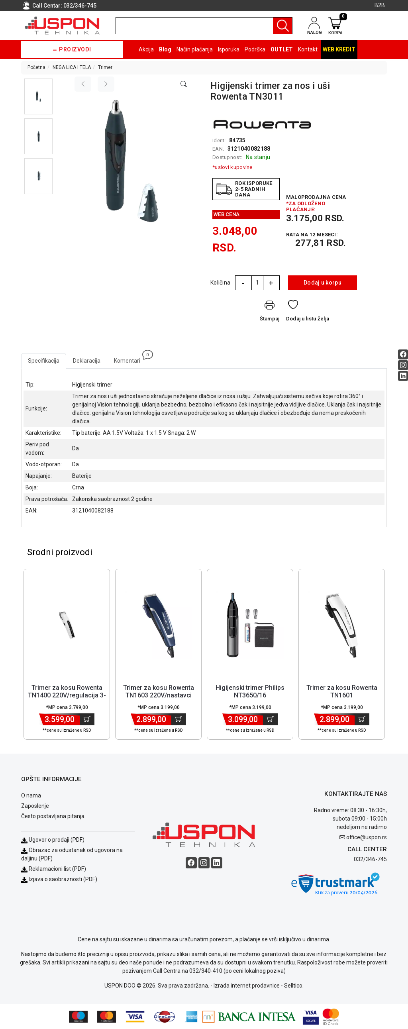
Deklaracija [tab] (86, 360)
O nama (31, 795)
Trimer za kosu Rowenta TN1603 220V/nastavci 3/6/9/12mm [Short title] (158, 695)
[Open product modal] (184, 84)
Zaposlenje (35, 806)
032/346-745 (79, 5)
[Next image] (106, 84)
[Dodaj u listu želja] (308, 312)
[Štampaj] (270, 312)
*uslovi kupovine (232, 167)
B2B (380, 5)
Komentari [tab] (130, 358)
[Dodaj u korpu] (87, 719)
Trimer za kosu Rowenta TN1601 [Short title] (341, 691)
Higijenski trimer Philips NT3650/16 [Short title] (250, 691)
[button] (38, 96)
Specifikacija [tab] (43, 360)
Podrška (255, 49)
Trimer (105, 67)
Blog (165, 49)
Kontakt (308, 49)
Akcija (146, 49)
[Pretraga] (282, 26)
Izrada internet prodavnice (247, 985)
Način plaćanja (195, 49)
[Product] (67, 625)
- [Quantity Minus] (243, 283)
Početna (36, 67)
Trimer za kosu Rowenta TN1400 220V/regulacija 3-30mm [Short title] (67, 695)
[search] (204, 25)
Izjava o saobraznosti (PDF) (63, 879)
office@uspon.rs (366, 837)
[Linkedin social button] (403, 376)
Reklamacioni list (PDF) (53, 869)
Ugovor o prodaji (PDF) (52, 840)
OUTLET (282, 49)
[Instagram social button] (403, 365)
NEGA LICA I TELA (72, 67)
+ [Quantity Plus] (271, 283)
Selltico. (294, 985)
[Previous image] (83, 84)
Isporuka (228, 49)
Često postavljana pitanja (52, 816)
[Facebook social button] (403, 354)
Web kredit (339, 49)
